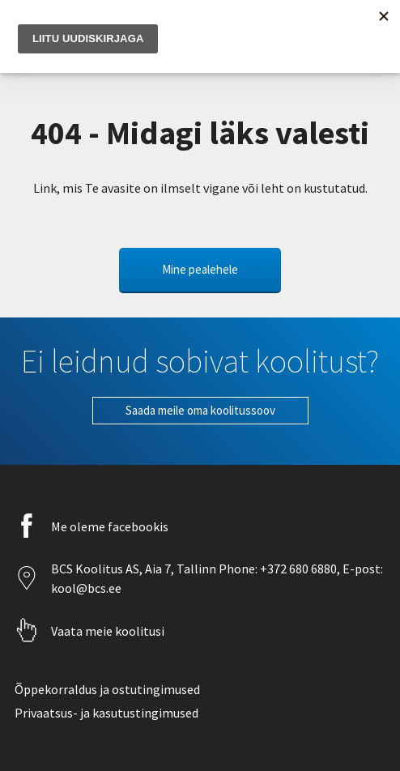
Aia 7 (158, 568)
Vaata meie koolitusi (107, 631)
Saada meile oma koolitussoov (200, 410)
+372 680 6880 (297, 568)
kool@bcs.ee (86, 588)
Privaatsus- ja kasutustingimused (106, 713)
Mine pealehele (200, 269)
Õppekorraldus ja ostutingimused (107, 689)
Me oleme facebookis (109, 526)
